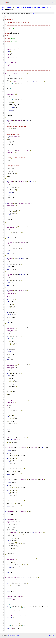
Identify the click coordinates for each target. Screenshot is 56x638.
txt (50, 635)
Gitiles (9, 635)
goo (3, 9)
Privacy (13, 635)
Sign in (52, 2)
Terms (17, 635)
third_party (9, 7)
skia (3, 7)
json (53, 635)
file (32, 13)
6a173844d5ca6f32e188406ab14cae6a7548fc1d (36, 7)
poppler (16, 7)
